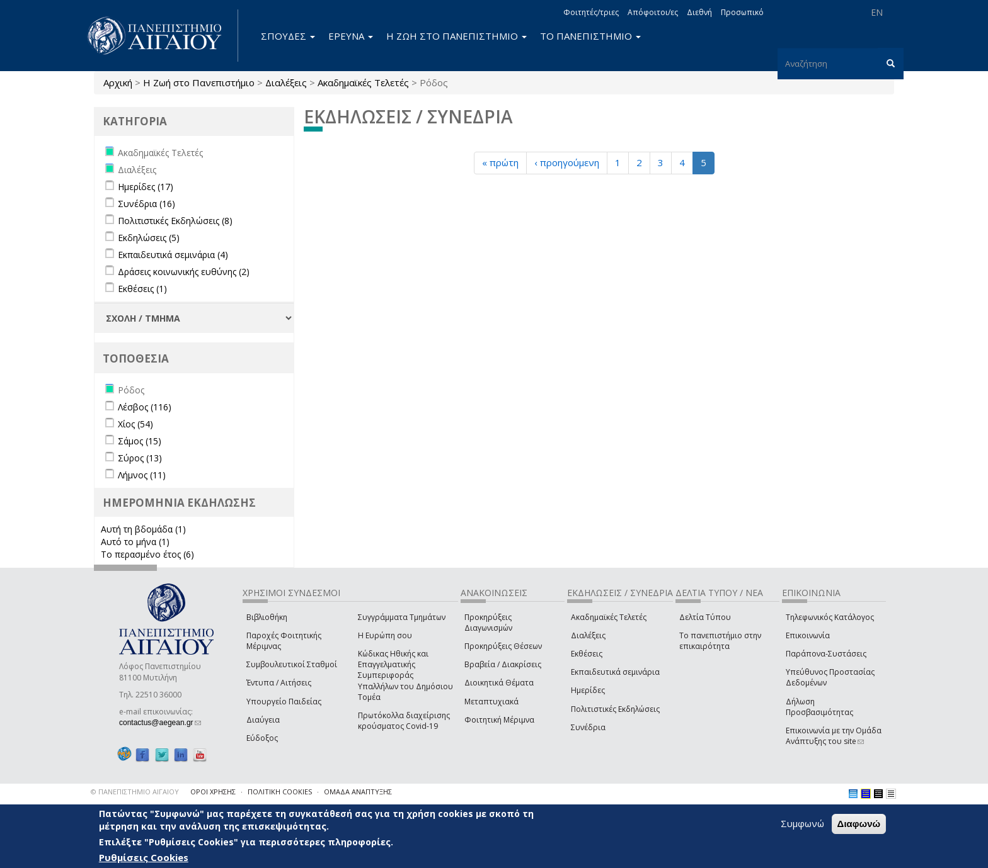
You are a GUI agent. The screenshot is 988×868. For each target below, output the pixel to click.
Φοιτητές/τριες (591, 12)
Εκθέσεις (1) (142, 289)
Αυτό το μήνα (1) (135, 542)
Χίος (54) (135, 424)
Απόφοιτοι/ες (653, 12)
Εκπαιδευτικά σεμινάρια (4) (173, 255)
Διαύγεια (263, 719)
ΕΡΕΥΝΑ (350, 36)
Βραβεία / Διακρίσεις (502, 664)
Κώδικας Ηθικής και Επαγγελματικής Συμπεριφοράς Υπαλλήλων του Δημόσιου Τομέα (405, 675)
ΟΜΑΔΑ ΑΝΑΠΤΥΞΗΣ (358, 791)
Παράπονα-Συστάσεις (826, 653)
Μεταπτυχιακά (491, 701)
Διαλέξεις (286, 82)
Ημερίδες (588, 690)
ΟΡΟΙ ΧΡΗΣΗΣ (213, 791)
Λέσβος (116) (144, 407)
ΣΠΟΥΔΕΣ (288, 36)
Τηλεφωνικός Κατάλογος (830, 617)
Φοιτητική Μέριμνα (499, 719)
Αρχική (117, 82)
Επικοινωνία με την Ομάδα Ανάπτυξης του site (834, 736)
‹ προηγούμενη (566, 162)
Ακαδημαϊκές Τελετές (363, 82)
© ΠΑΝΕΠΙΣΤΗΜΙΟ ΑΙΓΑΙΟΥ (135, 791)
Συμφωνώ (802, 824)
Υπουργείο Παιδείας (283, 701)
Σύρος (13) (140, 458)
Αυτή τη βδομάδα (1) (143, 529)
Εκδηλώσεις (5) (149, 238)
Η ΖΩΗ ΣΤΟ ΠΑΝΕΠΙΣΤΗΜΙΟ (456, 36)
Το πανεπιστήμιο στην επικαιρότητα (720, 640)
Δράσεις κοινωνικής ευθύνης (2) (184, 272)
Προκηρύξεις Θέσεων (503, 646)
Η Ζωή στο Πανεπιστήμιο (199, 82)
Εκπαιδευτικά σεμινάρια (615, 672)
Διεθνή (699, 12)
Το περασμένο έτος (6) (147, 554)
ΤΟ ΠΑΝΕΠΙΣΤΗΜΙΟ (590, 36)
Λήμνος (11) (142, 475)
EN (877, 12)
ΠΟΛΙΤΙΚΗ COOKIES (280, 791)
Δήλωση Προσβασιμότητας (819, 707)
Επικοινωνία (808, 635)
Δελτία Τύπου (705, 617)
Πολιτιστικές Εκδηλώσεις (615, 709)
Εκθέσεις (586, 653)
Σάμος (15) (139, 441)
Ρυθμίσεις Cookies (143, 858)
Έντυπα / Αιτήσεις (278, 682)
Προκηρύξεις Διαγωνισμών (488, 622)
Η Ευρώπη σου (385, 635)
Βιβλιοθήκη (266, 617)
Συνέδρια (588, 727)
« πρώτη (500, 162)
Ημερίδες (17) (145, 187)
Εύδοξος (262, 738)
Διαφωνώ (859, 825)
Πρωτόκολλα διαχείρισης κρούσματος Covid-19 (404, 720)
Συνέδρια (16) (146, 204)
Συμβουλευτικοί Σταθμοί (291, 664)
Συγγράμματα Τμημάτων (401, 617)
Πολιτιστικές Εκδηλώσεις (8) (175, 221)
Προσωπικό (742, 12)
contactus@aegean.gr (160, 722)
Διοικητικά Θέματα (499, 682)
